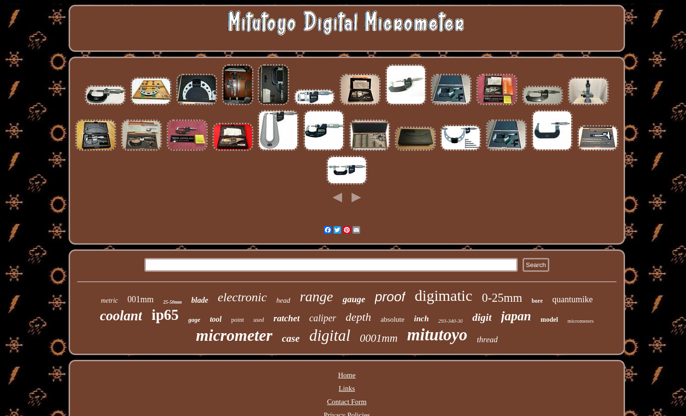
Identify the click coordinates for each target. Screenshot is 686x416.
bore (537, 300)
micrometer (234, 335)
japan (516, 316)
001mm (141, 299)
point (237, 319)
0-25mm (502, 297)
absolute (392, 319)
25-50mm (172, 302)
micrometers (580, 321)
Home (347, 375)
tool (216, 319)
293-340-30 (450, 321)
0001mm (378, 338)
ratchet (286, 318)
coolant (121, 315)
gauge (354, 299)
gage (194, 319)
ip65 (165, 315)
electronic (242, 297)
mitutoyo (437, 335)
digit (481, 317)
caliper (322, 318)
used (258, 320)
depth (358, 317)
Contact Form (347, 402)
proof (390, 296)
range (316, 296)
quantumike (572, 299)
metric (109, 300)
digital (329, 335)
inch (421, 318)
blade (199, 300)
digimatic (444, 295)
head (283, 300)
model (549, 319)
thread (487, 339)
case (291, 338)
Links (347, 388)
